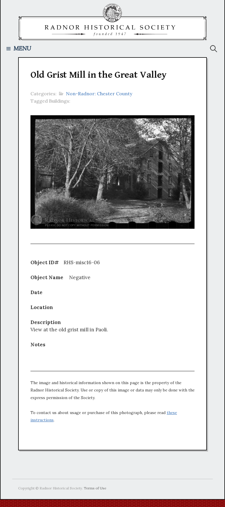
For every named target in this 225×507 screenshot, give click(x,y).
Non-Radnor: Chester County (99, 93)
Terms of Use (95, 488)
